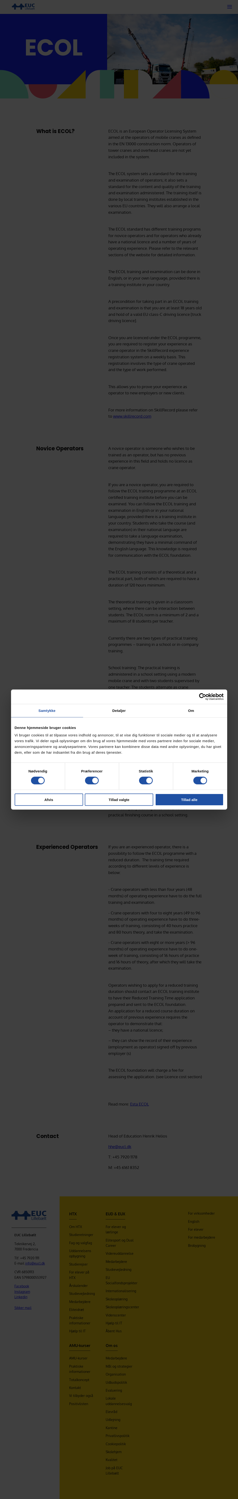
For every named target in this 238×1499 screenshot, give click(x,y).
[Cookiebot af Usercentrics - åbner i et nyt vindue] (203, 696)
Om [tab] (191, 710)
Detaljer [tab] (119, 710)
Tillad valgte (119, 800)
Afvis (48, 800)
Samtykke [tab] (46, 710)
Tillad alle (189, 800)
